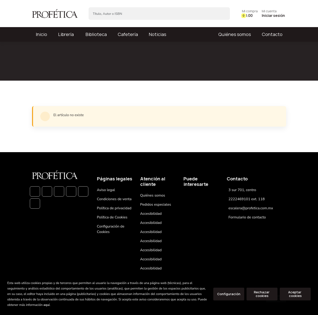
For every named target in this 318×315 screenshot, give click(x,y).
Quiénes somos (234, 34)
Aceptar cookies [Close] (295, 294)
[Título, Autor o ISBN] (152, 13)
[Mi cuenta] (273, 13)
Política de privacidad (114, 208)
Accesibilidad (151, 213)
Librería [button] (66, 34)
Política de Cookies (112, 217)
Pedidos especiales (155, 204)
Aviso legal (106, 189)
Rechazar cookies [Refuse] (262, 294)
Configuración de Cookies (111, 229)
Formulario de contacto (247, 217)
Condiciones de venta (114, 199)
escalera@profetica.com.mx (251, 208)
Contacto (272, 34)
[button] (250, 13)
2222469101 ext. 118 (247, 199)
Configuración (228, 294)
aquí (46, 305)
